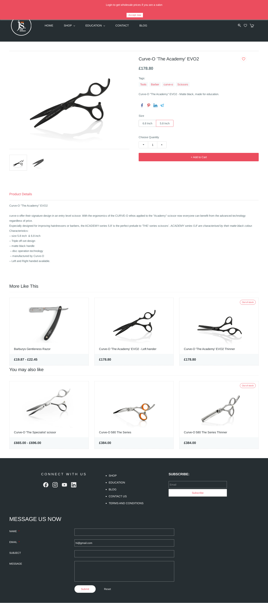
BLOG (113, 489)
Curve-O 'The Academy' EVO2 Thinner (209, 349)
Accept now (134, 15)
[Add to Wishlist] (243, 59)
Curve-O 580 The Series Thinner (205, 432)
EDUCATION (117, 482)
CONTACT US (118, 496)
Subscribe (198, 492)
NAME (14, 531)
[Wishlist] (248, 25)
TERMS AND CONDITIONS (126, 503)
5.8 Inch (165, 123)
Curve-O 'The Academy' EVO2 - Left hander (127, 349)
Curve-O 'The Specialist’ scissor (35, 432)
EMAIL (14, 542)
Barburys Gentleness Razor (32, 349)
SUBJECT (15, 553)
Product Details (20, 194)
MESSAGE (15, 563)
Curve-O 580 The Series (115, 432)
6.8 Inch (147, 123)
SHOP (113, 475)
